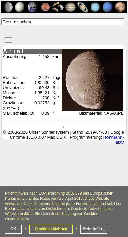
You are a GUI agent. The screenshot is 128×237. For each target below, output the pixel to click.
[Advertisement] (64, 172)
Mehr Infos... (94, 229)
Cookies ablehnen (51, 229)
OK (13, 229)
